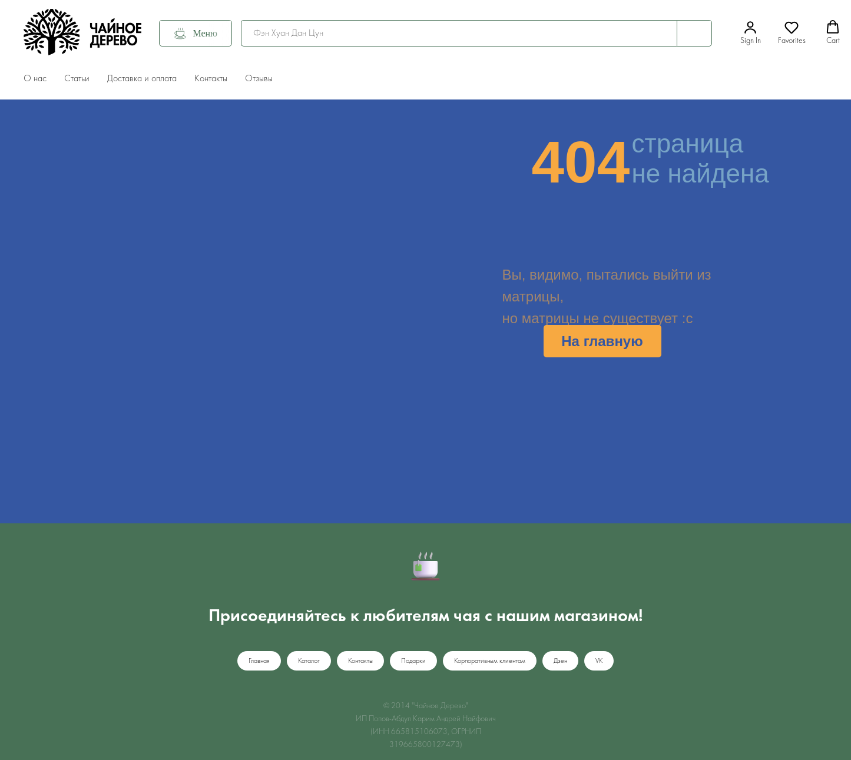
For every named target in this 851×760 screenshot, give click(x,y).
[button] (750, 32)
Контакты (210, 79)
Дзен (560, 661)
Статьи (77, 79)
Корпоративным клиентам (489, 661)
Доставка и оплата (142, 79)
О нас (35, 79)
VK (598, 661)
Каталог (309, 661)
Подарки (413, 661)
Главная (259, 661)
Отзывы (259, 79)
